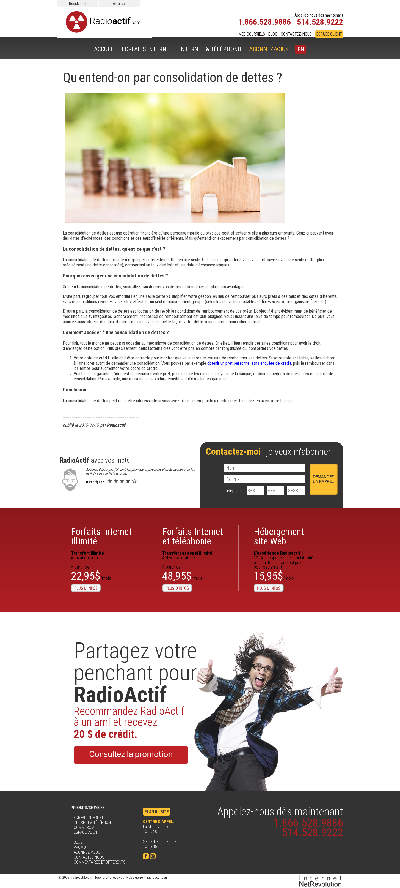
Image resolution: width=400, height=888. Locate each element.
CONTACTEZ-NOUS (296, 34)
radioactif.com (81, 877)
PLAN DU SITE (156, 811)
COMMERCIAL (85, 827)
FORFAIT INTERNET (88, 817)
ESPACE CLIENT (329, 34)
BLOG (272, 34)
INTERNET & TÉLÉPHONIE (210, 49)
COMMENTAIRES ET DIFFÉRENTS (100, 862)
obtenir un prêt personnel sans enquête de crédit (249, 363)
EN (300, 49)
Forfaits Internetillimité (101, 536)
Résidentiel (77, 3)
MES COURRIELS (252, 34)
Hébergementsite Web (279, 536)
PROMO (80, 847)
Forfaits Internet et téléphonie (192, 536)
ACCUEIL (104, 49)
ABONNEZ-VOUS (269, 49)
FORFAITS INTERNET (147, 49)
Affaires (119, 3)
